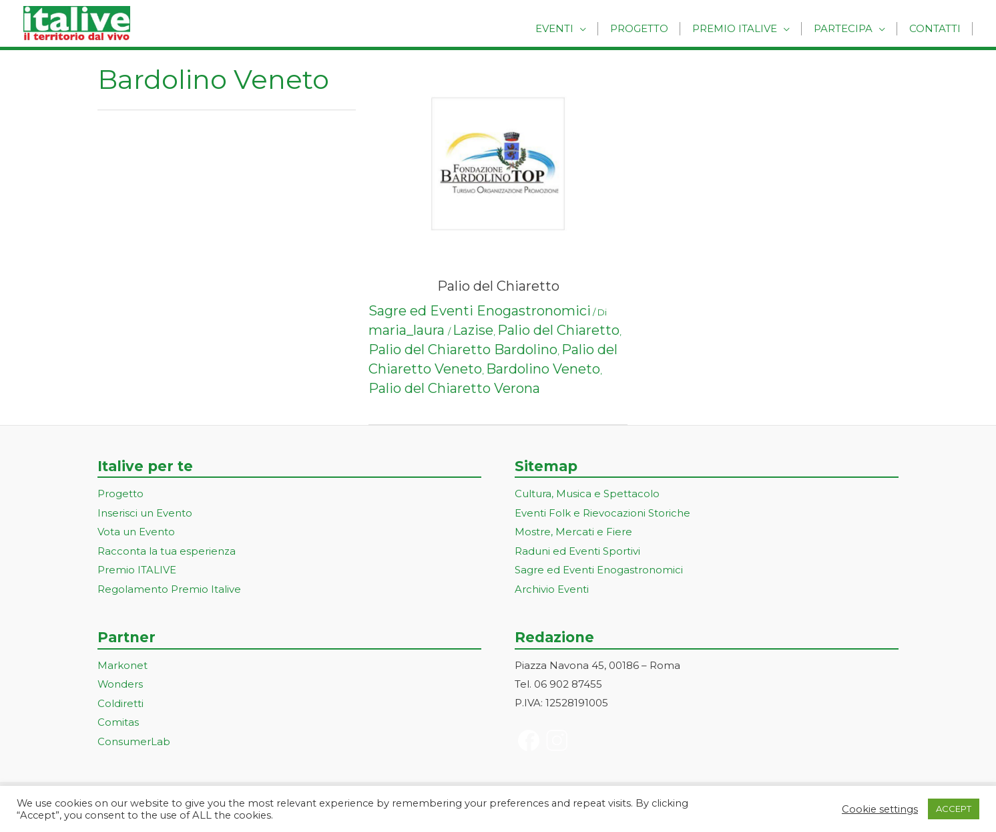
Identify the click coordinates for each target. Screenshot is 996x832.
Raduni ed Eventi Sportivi (577, 549)
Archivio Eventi (552, 586)
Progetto (650, 28)
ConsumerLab (133, 736)
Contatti (936, 28)
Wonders (120, 681)
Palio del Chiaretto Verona (454, 388)
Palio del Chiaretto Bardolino (462, 349)
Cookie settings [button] (880, 809)
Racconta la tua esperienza (166, 549)
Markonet (122, 662)
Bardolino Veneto (543, 369)
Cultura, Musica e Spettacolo (587, 493)
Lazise (473, 330)
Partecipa (847, 28)
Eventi (569, 28)
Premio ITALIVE (136, 568)
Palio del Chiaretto (498, 286)
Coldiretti (120, 699)
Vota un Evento (136, 531)
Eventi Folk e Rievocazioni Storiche (602, 512)
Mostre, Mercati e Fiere (573, 531)
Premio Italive (742, 28)
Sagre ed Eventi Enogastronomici (479, 311)
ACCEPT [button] (953, 808)
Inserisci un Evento (144, 512)
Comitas (118, 718)
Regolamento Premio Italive (169, 586)
